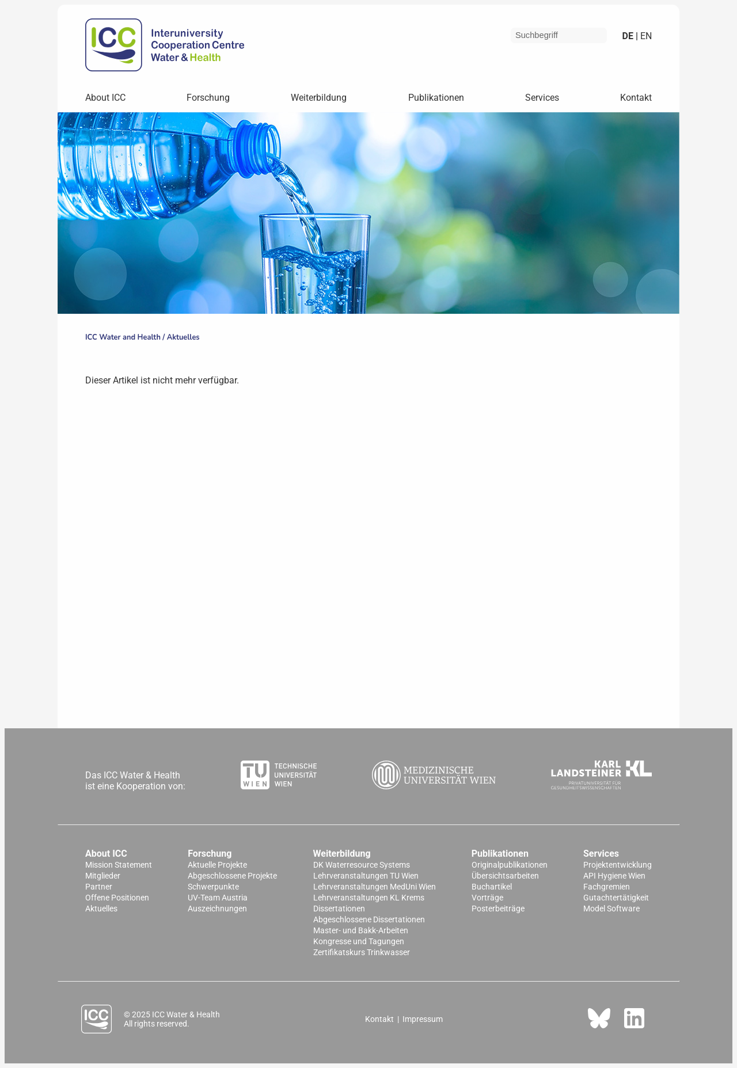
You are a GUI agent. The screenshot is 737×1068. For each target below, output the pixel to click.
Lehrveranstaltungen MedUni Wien (374, 887)
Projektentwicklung (617, 865)
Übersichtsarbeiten (505, 876)
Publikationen (436, 97)
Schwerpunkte (213, 887)
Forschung (208, 97)
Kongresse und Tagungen (358, 942)
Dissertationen (339, 909)
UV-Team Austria (218, 898)
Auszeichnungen (217, 909)
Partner (98, 887)
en (645, 36)
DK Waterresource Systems (361, 865)
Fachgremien (606, 887)
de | (630, 36)
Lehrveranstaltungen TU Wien (366, 876)
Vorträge (487, 898)
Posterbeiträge (498, 909)
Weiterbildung (319, 97)
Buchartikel (492, 887)
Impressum (422, 1019)
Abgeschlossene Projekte (232, 876)
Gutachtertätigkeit (616, 898)
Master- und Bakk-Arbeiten (360, 931)
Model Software (611, 909)
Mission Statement (118, 865)
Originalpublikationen (510, 865)
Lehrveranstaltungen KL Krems (368, 898)
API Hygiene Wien (614, 876)
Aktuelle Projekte (217, 865)
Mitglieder (102, 876)
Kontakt (636, 97)
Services (542, 97)
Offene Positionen (117, 898)
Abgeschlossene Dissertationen (369, 920)
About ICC (105, 97)
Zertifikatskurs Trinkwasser (361, 952)
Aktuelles (183, 337)
